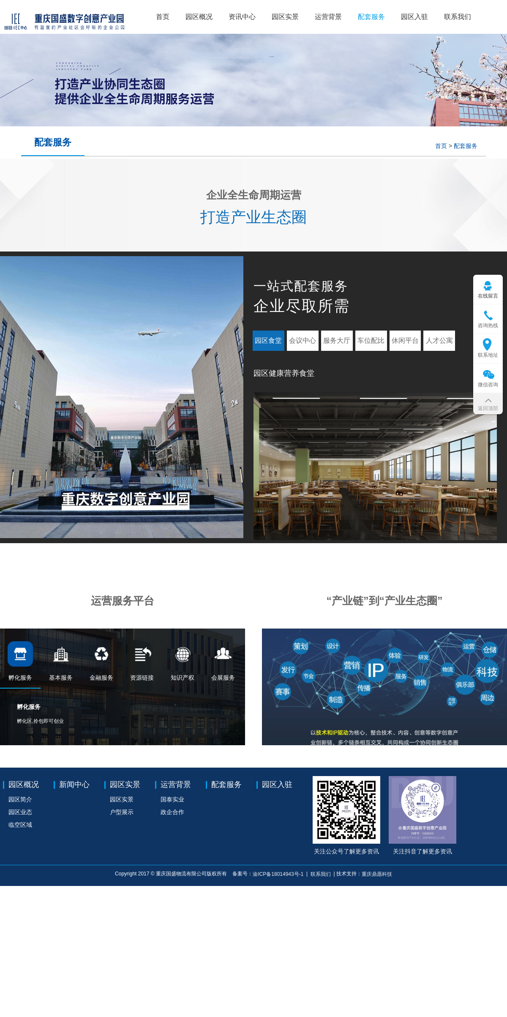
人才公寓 (439, 340)
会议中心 (302, 340)
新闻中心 (74, 784)
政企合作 (172, 812)
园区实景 (285, 16)
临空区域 (20, 824)
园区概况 (199, 16)
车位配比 (370, 340)
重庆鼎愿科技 (377, 874)
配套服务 (371, 16)
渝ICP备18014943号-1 (279, 874)
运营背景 (328, 16)
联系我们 (457, 16)
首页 (162, 16)
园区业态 (20, 812)
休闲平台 (405, 340)
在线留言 (488, 296)
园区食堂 (268, 340)
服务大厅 (336, 340)
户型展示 (122, 812)
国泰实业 (172, 799)
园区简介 (20, 799)
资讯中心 (242, 16)
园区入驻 (414, 16)
